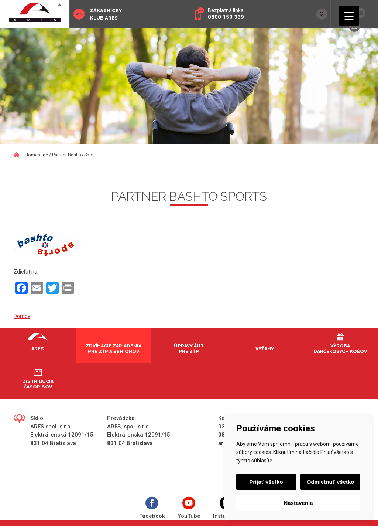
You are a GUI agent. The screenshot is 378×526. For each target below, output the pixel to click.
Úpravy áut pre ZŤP (189, 348)
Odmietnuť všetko (330, 482)
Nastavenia (298, 503)
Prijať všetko (266, 482)
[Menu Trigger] (349, 16)
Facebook (152, 508)
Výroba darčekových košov (340, 348)
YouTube (189, 508)
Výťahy (264, 349)
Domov (22, 316)
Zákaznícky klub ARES (106, 14)
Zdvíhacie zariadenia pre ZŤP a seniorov (113, 348)
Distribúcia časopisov (38, 384)
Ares (37, 349)
